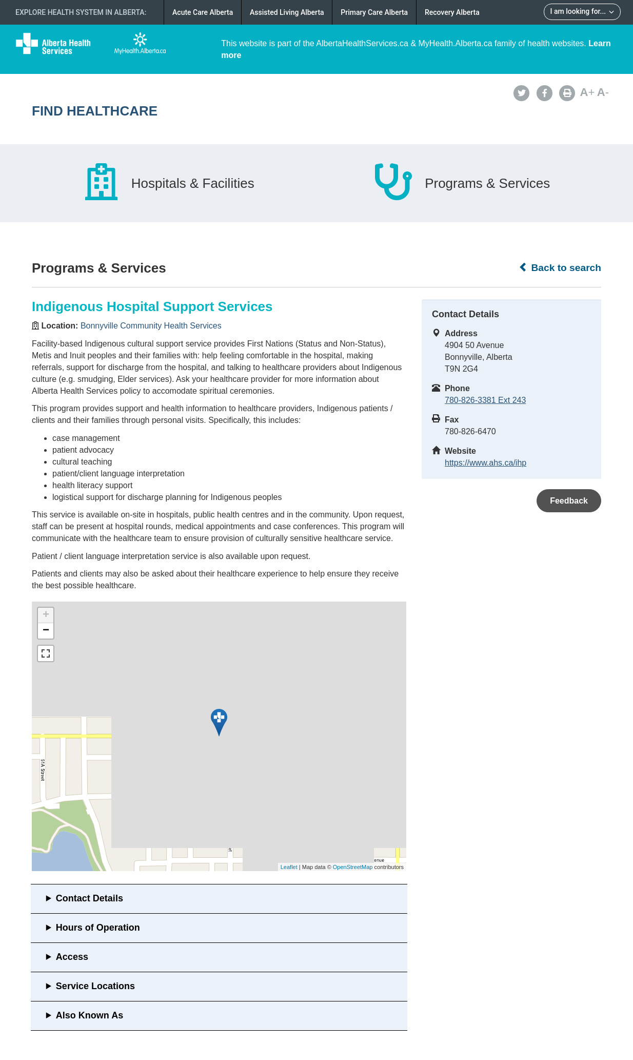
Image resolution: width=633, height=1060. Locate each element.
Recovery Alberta (452, 12)
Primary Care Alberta (374, 12)
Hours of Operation (98, 927)
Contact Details (89, 898)
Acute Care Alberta (202, 12)
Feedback (569, 500)
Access (72, 957)
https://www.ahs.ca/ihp (485, 462)
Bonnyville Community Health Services (151, 325)
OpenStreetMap (353, 867)
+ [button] (46, 615)
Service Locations (95, 986)
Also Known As (89, 1015)
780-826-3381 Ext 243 (485, 400)
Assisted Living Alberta (287, 12)
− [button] (46, 631)
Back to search (560, 267)
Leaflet (289, 867)
